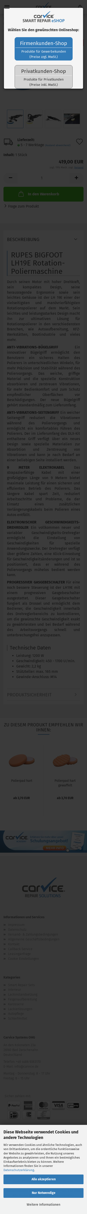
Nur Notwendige (43, 1193)
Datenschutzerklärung (18, 1170)
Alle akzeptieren (44, 1179)
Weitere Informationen (43, 1205)
